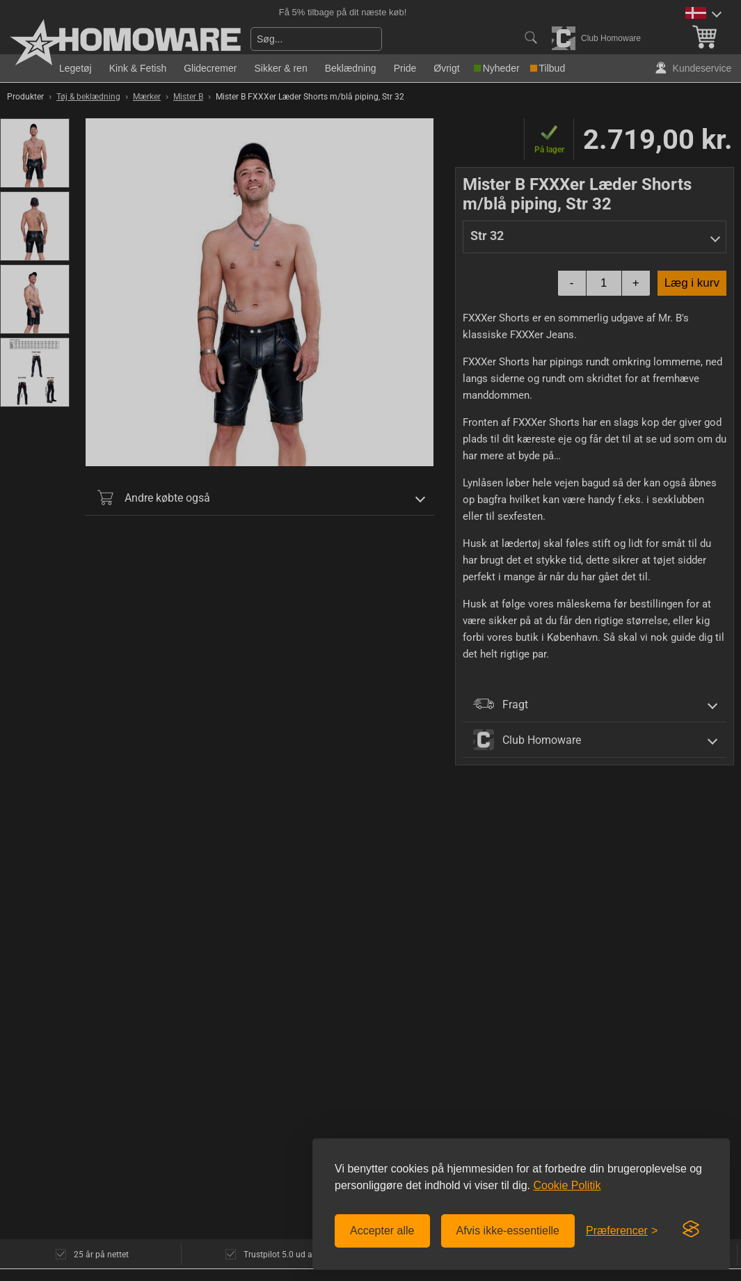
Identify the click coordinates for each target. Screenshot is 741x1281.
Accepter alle (382, 1230)
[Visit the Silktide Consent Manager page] (691, 1229)
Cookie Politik (566, 1185)
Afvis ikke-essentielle (508, 1230)
